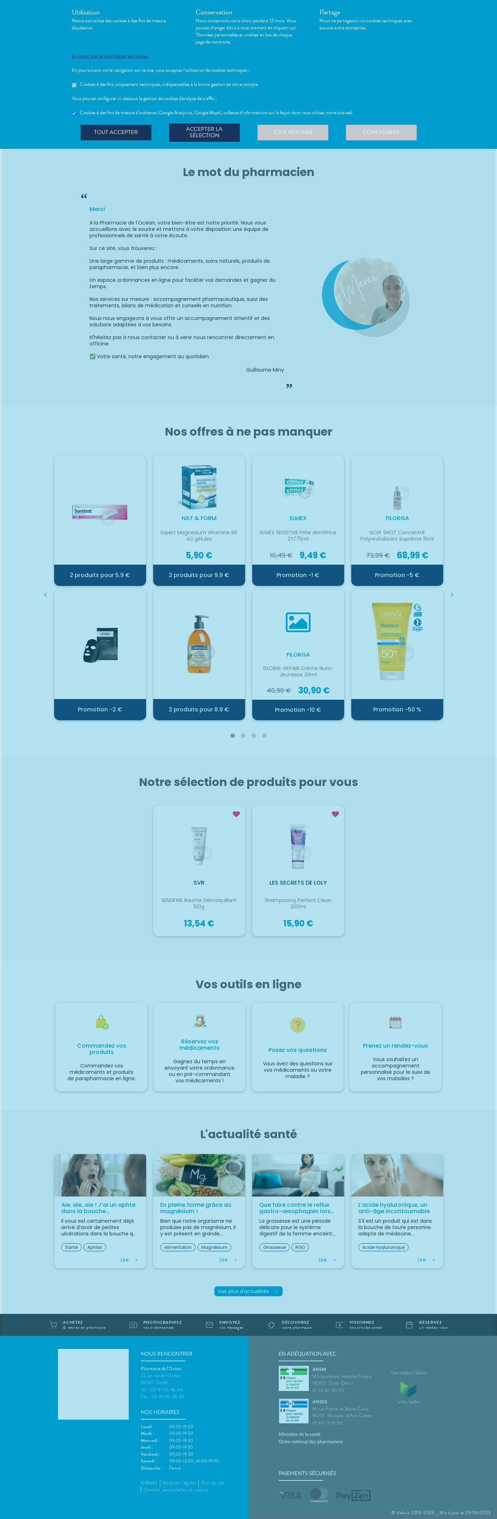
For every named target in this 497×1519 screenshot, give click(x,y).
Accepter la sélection (204, 132)
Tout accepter (116, 132)
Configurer (381, 132)
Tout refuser (293, 132)
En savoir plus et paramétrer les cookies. (110, 56)
